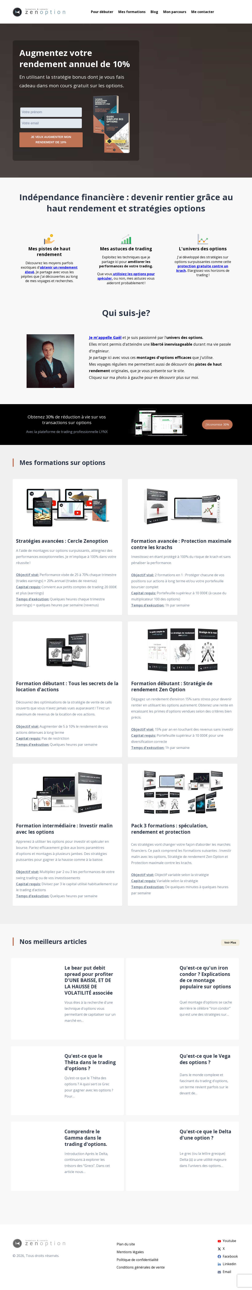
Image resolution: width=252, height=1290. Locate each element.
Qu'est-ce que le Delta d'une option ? (205, 1136)
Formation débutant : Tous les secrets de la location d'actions (67, 688)
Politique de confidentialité (137, 1259)
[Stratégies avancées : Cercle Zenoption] (67, 509)
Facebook (228, 1256)
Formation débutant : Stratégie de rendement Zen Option (171, 688)
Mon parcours (174, 11)
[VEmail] (51, 123)
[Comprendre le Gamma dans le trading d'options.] (35, 1158)
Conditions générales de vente (141, 1267)
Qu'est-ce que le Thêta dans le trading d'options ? (90, 1064)
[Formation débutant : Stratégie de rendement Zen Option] (182, 652)
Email (224, 1271)
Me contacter (202, 11)
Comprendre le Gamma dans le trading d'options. (86, 1139)
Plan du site (126, 1244)
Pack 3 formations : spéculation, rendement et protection (169, 830)
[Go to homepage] (39, 12)
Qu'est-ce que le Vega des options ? (205, 1061)
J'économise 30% (215, 426)
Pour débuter (102, 11)
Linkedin (227, 1264)
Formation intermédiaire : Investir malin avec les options (64, 830)
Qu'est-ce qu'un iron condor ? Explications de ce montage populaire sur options (205, 978)
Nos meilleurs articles (53, 943)
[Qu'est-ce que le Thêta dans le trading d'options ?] (35, 1082)
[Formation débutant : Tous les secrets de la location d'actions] (67, 652)
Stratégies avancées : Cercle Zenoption (62, 543)
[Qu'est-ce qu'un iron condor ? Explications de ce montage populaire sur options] (150, 1000)
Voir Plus (230, 944)
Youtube (227, 1240)
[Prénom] (51, 112)
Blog (154, 11)
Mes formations (132, 11)
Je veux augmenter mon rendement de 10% (51, 140)
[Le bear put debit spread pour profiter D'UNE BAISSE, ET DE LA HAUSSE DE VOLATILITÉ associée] (35, 1000)
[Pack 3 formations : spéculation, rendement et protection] (182, 794)
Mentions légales (130, 1252)
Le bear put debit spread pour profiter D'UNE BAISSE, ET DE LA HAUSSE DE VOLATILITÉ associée (89, 982)
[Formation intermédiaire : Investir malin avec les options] (67, 794)
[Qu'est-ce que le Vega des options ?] (150, 1082)
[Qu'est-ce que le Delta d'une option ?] (150, 1158)
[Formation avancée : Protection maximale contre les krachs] (182, 509)
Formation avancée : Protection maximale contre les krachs (181, 546)
